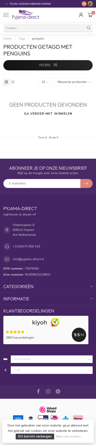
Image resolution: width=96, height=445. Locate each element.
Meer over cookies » (68, 436)
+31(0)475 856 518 (26, 246)
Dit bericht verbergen (35, 436)
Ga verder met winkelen (48, 114)
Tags (21, 39)
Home (7, 39)
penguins (38, 39)
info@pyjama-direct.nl (28, 259)
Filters (48, 65)
